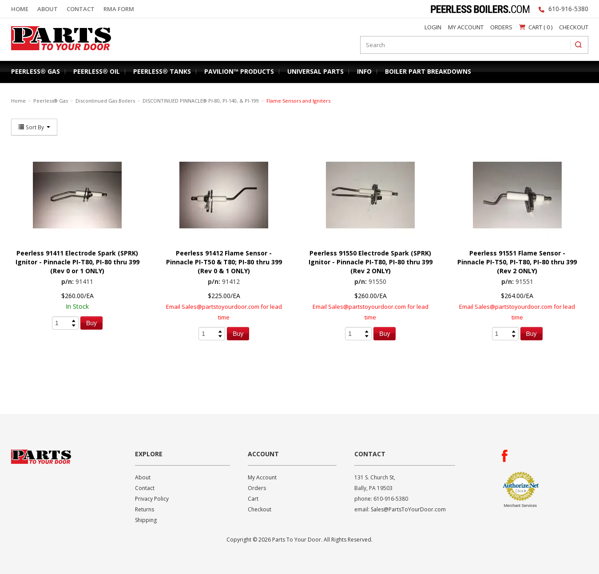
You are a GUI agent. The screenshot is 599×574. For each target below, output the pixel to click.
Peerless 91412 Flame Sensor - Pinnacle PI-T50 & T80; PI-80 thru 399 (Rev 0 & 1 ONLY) (224, 262)
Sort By (34, 127)
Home (19, 9)
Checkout (573, 27)
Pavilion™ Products (239, 71)
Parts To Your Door (58, 52)
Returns (144, 509)
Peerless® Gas (35, 71)
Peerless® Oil (96, 71)
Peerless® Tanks (162, 71)
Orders (501, 27)
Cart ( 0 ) (535, 27)
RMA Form (118, 9)
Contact (81, 9)
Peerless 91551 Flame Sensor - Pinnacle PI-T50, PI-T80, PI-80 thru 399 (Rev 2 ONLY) (517, 262)
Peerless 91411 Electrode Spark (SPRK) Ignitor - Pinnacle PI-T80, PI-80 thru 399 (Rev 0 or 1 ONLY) (77, 262)
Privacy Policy (152, 498)
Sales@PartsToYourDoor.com (408, 509)
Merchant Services (520, 505)
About (47, 9)
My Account (466, 27)
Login (432, 27)
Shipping (146, 520)
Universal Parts (315, 71)
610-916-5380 (568, 8)
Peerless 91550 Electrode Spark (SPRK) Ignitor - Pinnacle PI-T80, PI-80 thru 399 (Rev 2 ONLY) (370, 262)
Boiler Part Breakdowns (428, 71)
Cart (253, 498)
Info (364, 71)
